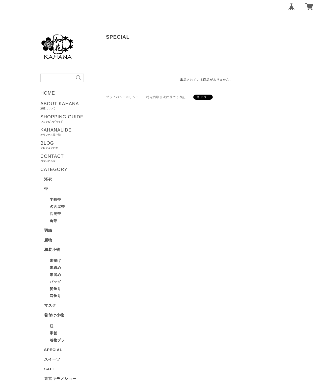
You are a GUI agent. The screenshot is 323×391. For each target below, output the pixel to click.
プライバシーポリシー (122, 97)
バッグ (55, 282)
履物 (48, 240)
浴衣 (48, 179)
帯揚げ (55, 260)
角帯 (53, 221)
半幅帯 (55, 200)
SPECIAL (53, 349)
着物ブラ (57, 340)
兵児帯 (55, 214)
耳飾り (55, 296)
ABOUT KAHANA (78, 105)
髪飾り (55, 289)
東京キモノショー (60, 378)
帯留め (55, 275)
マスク (50, 305)
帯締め (55, 268)
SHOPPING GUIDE (78, 118)
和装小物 (52, 249)
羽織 (48, 230)
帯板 (53, 333)
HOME (47, 93)
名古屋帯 (57, 207)
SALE (49, 369)
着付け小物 (54, 315)
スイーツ (52, 359)
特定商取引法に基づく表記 (166, 97)
